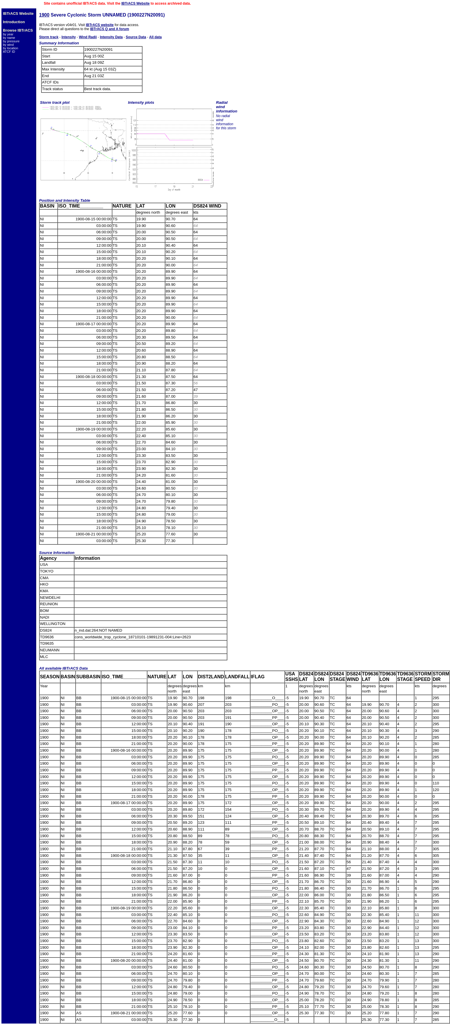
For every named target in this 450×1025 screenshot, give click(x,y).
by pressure (11, 41)
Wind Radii (88, 37)
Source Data (136, 37)
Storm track (48, 37)
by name (9, 37)
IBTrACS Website (135, 3)
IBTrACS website (100, 25)
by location (10, 48)
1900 (44, 14)
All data (155, 37)
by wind (8, 44)
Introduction (14, 22)
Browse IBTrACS (18, 30)
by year (8, 34)
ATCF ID (9, 51)
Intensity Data (111, 37)
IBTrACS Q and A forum (109, 29)
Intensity (68, 37)
